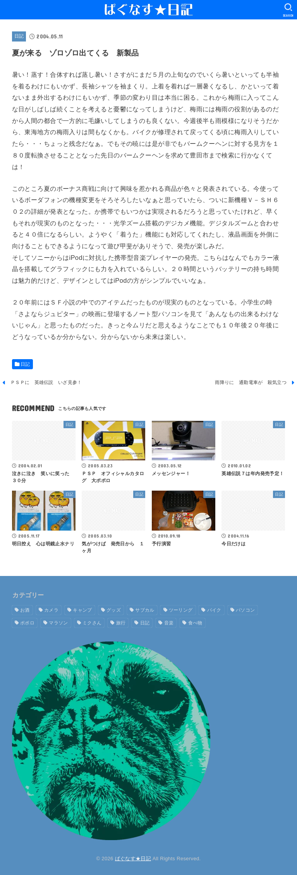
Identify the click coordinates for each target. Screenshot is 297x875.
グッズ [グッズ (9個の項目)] (113, 610)
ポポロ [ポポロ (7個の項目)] (27, 623)
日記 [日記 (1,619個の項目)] (145, 623)
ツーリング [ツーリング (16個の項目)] (181, 610)
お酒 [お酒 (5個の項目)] (25, 610)
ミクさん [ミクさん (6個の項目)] (91, 623)
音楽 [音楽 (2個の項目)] (169, 623)
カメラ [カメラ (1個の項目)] (51, 610)
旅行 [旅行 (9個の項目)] (121, 623)
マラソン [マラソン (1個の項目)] (58, 623)
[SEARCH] (288, 10)
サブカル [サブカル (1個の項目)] (144, 610)
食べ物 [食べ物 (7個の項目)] (195, 623)
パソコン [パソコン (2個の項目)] (245, 610)
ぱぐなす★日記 (133, 858)
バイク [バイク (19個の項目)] (214, 610)
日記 (19, 36)
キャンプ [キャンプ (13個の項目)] (82, 610)
